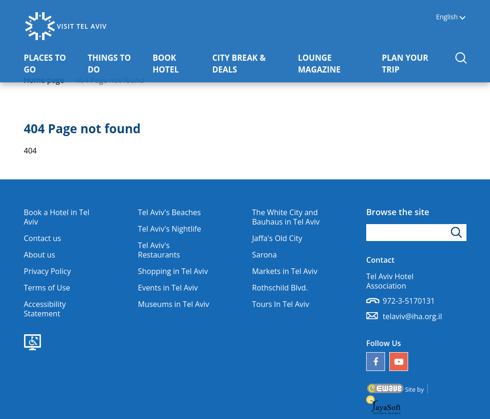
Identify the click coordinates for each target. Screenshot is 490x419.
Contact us (42, 238)
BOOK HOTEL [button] (179, 63)
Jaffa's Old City (277, 238)
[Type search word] (416, 232)
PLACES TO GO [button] (51, 63)
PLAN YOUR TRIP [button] (412, 63)
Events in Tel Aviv (168, 287)
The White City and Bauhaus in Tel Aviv (286, 217)
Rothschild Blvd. (280, 287)
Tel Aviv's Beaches (169, 212)
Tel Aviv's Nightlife (169, 229)
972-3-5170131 (409, 301)
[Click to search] (457, 232)
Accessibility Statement (45, 309)
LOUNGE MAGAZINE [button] (336, 63)
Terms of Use (47, 287)
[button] (461, 58)
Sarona (264, 255)
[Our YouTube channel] (398, 361)
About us (40, 255)
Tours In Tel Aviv (280, 304)
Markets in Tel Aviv (285, 271)
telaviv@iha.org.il (412, 316)
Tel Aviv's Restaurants (159, 250)
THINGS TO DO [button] (115, 63)
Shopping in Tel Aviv (173, 271)
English (447, 17)
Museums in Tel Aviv (173, 304)
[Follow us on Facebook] (375, 361)
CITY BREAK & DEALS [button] (246, 63)
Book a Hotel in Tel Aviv (56, 217)
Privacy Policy (47, 271)
